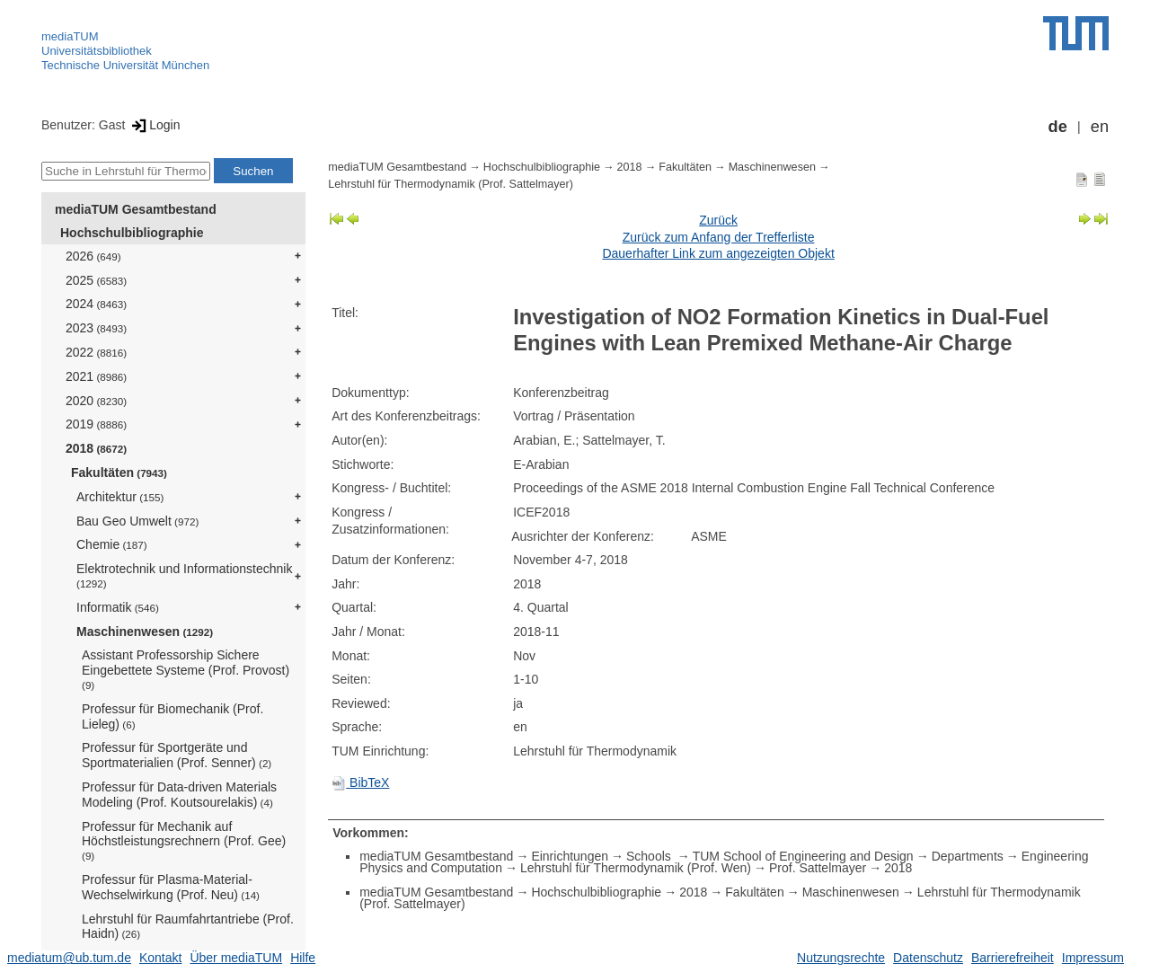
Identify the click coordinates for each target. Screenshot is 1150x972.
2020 (96, 400)
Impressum (1093, 957)
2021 (96, 376)
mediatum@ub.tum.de (69, 957)
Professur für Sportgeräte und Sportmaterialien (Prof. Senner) (176, 755)
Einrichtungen (569, 856)
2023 (96, 328)
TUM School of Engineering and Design (803, 856)
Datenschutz (928, 957)
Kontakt (160, 957)
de (1057, 127)
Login (154, 125)
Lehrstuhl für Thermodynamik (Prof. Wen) (635, 868)
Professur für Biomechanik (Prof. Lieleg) (172, 716)
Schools (650, 856)
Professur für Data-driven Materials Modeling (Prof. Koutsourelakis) (179, 794)
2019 (96, 424)
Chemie (111, 544)
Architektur (120, 497)
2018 (96, 448)
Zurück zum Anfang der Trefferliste (719, 237)
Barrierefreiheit (1012, 957)
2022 (96, 352)
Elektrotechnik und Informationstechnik (184, 575)
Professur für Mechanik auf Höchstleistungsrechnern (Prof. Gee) (184, 840)
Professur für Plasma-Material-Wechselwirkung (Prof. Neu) (171, 887)
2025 (96, 280)
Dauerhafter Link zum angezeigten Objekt (718, 253)
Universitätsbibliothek (96, 50)
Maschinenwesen (144, 631)
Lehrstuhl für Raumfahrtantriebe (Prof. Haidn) (188, 926)
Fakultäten (119, 472)
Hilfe (302, 957)
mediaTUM (70, 36)
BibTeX (360, 782)
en (1100, 127)
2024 (96, 303)
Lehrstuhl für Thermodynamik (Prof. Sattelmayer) (450, 184)
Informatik (117, 607)
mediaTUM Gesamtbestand (136, 209)
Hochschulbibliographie (131, 232)
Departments (968, 856)
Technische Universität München (125, 65)
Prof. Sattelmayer (817, 868)
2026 (93, 256)
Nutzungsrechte (841, 957)
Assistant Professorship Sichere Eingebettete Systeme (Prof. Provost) (185, 669)
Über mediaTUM (236, 957)
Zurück (718, 220)
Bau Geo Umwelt (137, 521)
